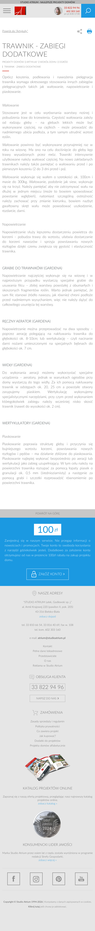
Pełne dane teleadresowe (47, 651)
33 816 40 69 (51, 625)
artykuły (31, 62)
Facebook (13, 879)
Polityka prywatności (47, 726)
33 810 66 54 (34, 625)
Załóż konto (50, 574)
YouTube (81, 879)
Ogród (63, 62)
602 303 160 (73, 11)
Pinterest (58, 879)
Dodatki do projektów (47, 741)
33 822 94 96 (72, 8)
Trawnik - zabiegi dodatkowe (22, 67)
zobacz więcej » (48, 860)
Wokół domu (48, 62)
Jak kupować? (47, 736)
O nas (47, 661)
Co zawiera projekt (48, 731)
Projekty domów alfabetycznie (47, 745)
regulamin (58, 721)
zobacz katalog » (47, 803)
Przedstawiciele (47, 656)
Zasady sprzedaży (41, 721)
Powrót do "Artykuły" (15, 31)
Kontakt (47, 646)
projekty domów (13, 62)
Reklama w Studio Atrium (47, 665)
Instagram (36, 879)
